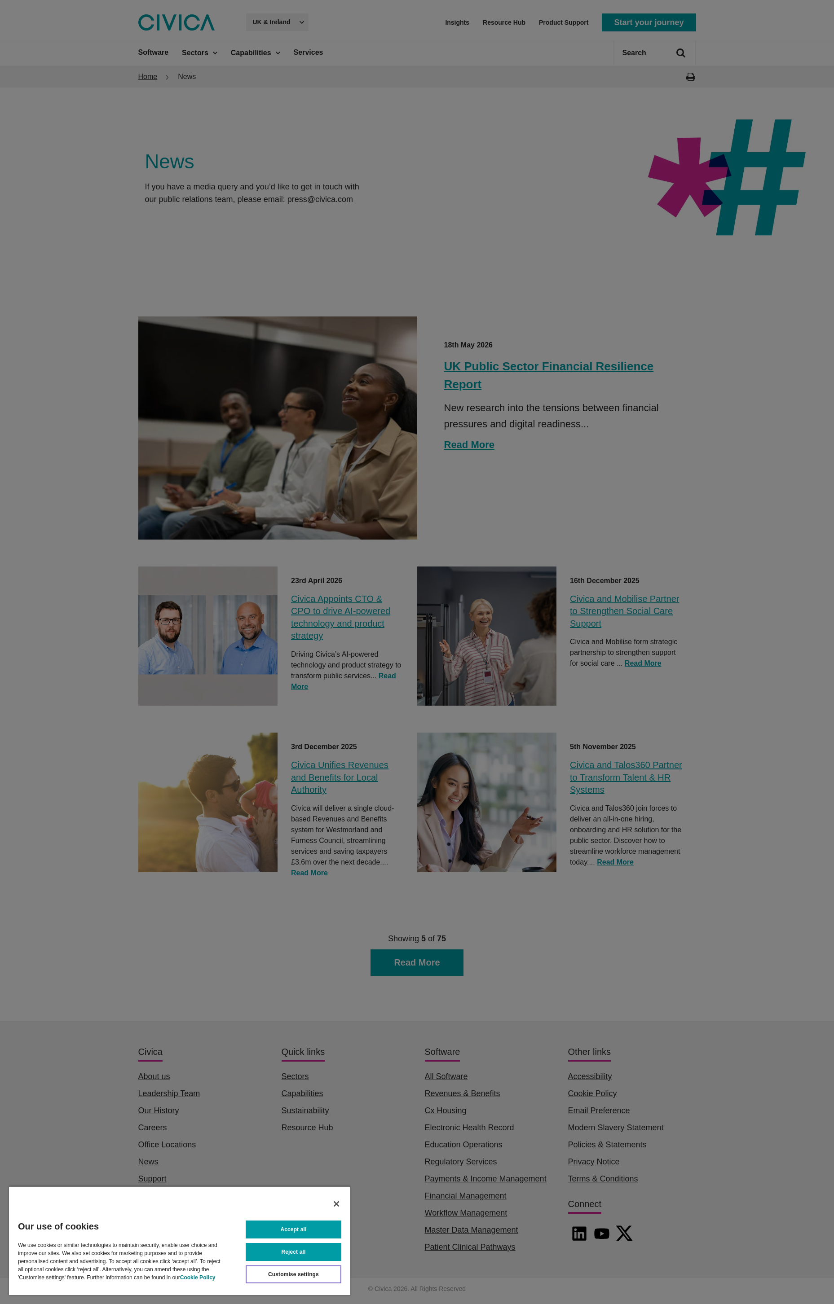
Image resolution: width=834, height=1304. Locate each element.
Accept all (294, 1229)
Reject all (294, 1252)
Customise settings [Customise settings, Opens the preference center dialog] (293, 1274)
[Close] (336, 1204)
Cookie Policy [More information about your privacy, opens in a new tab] (198, 1277)
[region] (179, 1240)
